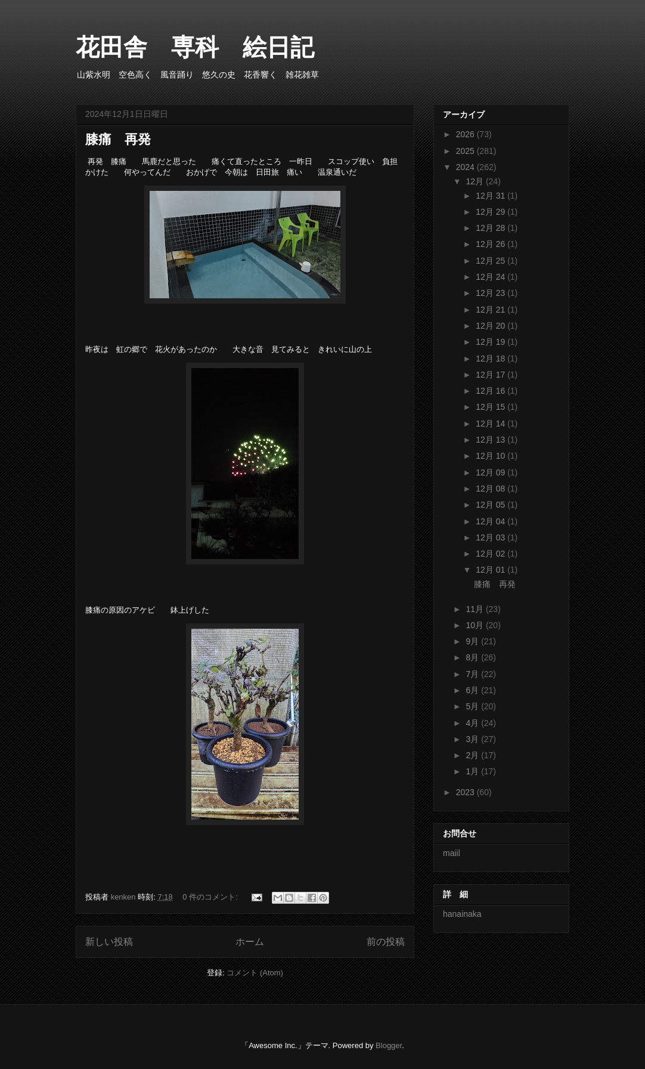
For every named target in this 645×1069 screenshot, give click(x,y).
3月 (473, 739)
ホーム (249, 942)
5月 (473, 706)
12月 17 (491, 374)
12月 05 (491, 504)
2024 (466, 167)
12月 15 (491, 407)
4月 (473, 723)
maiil (451, 853)
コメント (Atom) (255, 972)
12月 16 (491, 391)
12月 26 (491, 244)
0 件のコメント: (211, 896)
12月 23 (491, 293)
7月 (473, 674)
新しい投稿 (109, 942)
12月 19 (491, 342)
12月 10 (491, 456)
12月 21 (491, 309)
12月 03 (491, 537)
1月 (473, 771)
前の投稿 (386, 942)
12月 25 (491, 260)
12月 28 (491, 228)
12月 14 (491, 423)
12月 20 (491, 325)
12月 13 (491, 439)
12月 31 (491, 195)
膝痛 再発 (118, 139)
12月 (475, 181)
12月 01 (491, 569)
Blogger (389, 1045)
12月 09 (491, 472)
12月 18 (491, 358)
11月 (475, 609)
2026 (466, 134)
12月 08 (491, 488)
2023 (466, 792)
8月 (473, 657)
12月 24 (491, 277)
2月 (473, 755)
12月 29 (491, 212)
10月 (475, 625)
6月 (473, 690)
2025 (466, 151)
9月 (473, 641)
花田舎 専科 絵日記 (207, 47)
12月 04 (491, 521)
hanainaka (462, 914)
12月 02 (491, 553)
